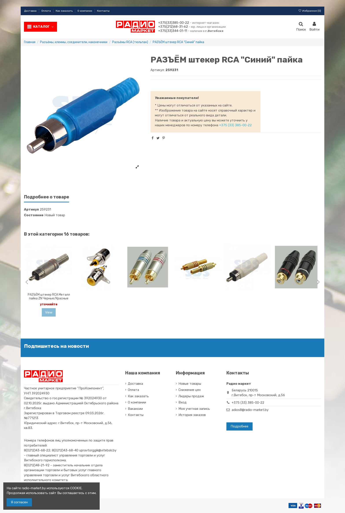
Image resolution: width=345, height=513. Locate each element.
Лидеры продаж (191, 396)
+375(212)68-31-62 (173, 27)
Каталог (43, 27)
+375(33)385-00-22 (173, 23)
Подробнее (239, 426)
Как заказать (64, 10)
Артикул (31, 209)
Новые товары (189, 384)
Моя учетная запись (194, 409)
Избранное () (309, 10)
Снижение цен (189, 390)
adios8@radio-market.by (250, 410)
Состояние (34, 215)
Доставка (30, 10)
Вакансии (135, 409)
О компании (85, 10)
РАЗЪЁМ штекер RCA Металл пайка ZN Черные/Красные (49, 296)
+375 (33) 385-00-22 (235, 125)
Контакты (103, 10)
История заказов (192, 415)
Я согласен (19, 502)
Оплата (46, 10)
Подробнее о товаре (46, 197)
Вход (182, 402)
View (48, 312)
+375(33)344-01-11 (172, 31)
